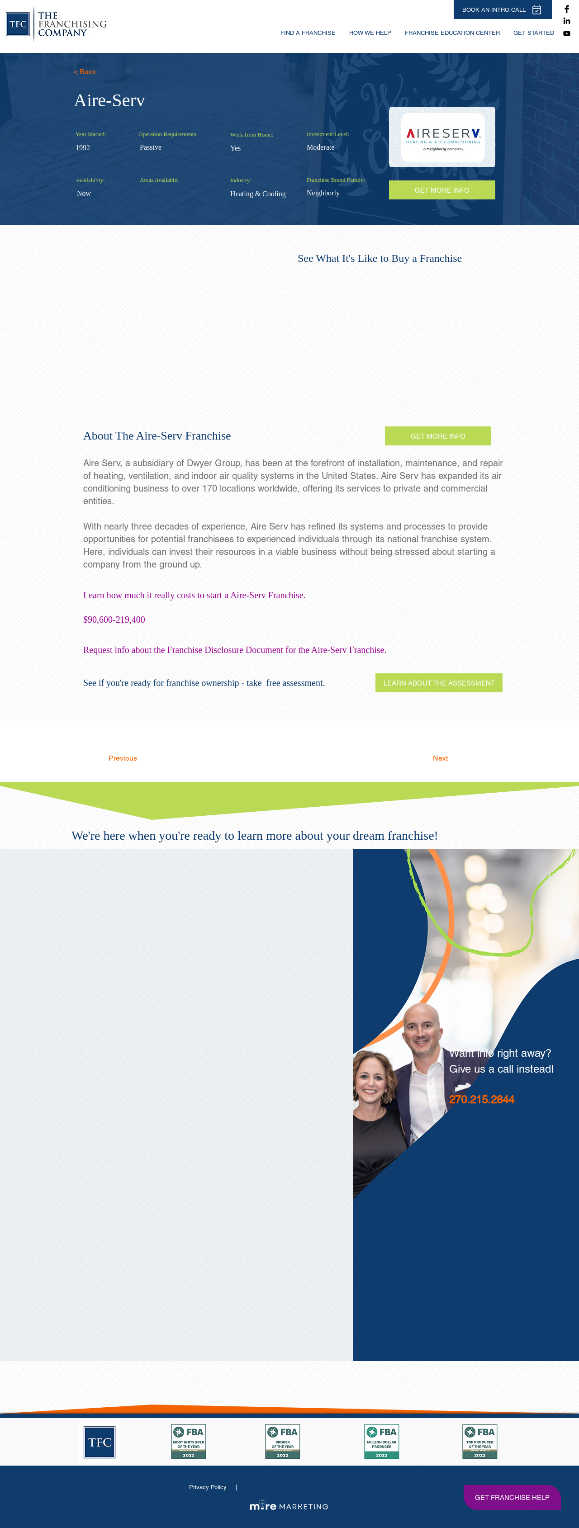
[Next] (425, 758)
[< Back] (103, 72)
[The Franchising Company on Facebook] (567, 9)
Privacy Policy (208, 1487)
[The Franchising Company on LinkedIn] (567, 21)
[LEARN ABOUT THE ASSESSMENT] (439, 682)
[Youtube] (567, 33)
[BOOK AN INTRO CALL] (503, 9)
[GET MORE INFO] (438, 435)
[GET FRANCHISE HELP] (512, 1497)
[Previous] (138, 758)
